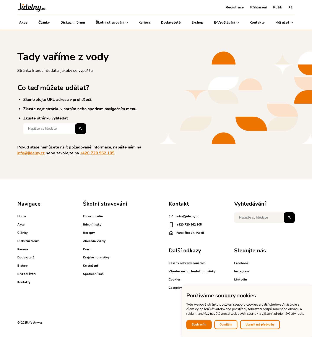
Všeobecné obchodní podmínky (192, 271)
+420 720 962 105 (97, 153)
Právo (87, 249)
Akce (23, 22)
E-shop (197, 22)
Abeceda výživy (94, 241)
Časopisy (175, 288)
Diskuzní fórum (72, 22)
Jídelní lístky (92, 225)
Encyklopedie (93, 216)
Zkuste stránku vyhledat (45, 118)
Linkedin (240, 279)
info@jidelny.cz (31, 153)
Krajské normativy (96, 257)
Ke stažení (90, 266)
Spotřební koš (93, 274)
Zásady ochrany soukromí (187, 263)
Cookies (174, 279)
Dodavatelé (171, 22)
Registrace (235, 7)
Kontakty (257, 22)
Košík (277, 7)
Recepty (89, 233)
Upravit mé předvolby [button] (259, 324)
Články (44, 22)
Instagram (241, 271)
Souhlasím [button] (199, 324)
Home (21, 216)
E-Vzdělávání (226, 22)
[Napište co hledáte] (54, 128)
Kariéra (144, 22)
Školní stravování (112, 22)
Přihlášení (258, 7)
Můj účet (284, 22)
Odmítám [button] (226, 324)
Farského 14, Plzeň (186, 232)
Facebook (241, 263)
